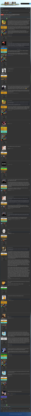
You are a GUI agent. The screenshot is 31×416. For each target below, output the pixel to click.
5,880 (5, 192)
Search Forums (3, 10)
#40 (29, 395)
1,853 (5, 142)
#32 (29, 233)
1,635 (5, 116)
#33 (29, 278)
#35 (29, 300)
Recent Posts (6, 10)
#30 (29, 208)
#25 (29, 110)
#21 (29, 36)
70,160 (5, 387)
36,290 (5, 291)
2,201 (5, 242)
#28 (29, 164)
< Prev (4, 18)
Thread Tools (28, 18)
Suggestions (5, 15)
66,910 (5, 37)
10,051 (5, 208)
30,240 (5, 258)
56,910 (5, 309)
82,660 (5, 193)
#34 (29, 285)
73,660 (5, 174)
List (11, 344)
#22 (29, 55)
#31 (29, 219)
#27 (29, 148)
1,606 (5, 308)
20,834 (5, 401)
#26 (29, 123)
